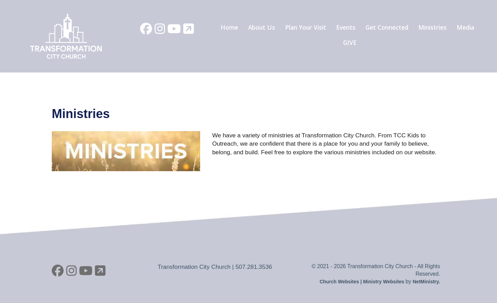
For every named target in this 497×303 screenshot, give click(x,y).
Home (229, 27)
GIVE (350, 42)
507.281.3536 (253, 266)
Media (465, 27)
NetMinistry (426, 281)
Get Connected (387, 27)
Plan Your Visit (305, 27)
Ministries (432, 27)
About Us (261, 27)
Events (345, 27)
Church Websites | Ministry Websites (363, 281)
